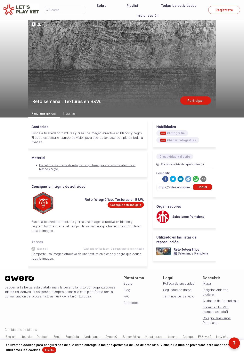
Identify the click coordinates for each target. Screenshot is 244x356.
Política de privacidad (178, 283)
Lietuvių (26, 337)
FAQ (126, 296)
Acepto (55, 349)
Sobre (102, 6)
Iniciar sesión (148, 15)
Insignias (69, 113)
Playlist (132, 6)
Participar (195, 101)
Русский (111, 337)
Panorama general (44, 113)
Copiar (202, 187)
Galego (188, 337)
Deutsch (42, 337)
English (11, 337)
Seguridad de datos (177, 290)
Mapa (207, 283)
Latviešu (222, 337)
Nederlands (92, 337)
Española (72, 337)
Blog (127, 290)
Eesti (57, 337)
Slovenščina (131, 337)
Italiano (172, 337)
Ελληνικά (204, 337)
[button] (165, 179)
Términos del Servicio (178, 296)
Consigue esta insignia (118, 205)
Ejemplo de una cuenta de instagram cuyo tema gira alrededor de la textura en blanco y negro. (87, 167)
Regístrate (224, 10)
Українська (153, 337)
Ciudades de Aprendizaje (220, 301)
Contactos (131, 303)
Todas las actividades (178, 6)
